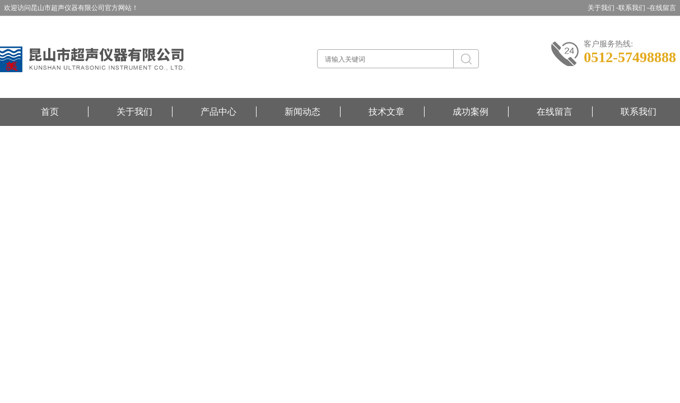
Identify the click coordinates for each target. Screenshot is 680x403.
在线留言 (662, 8)
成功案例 (470, 111)
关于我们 (134, 111)
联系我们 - (633, 8)
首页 (50, 111)
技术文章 (386, 111)
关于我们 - (603, 8)
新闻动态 (302, 111)
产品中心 (218, 111)
